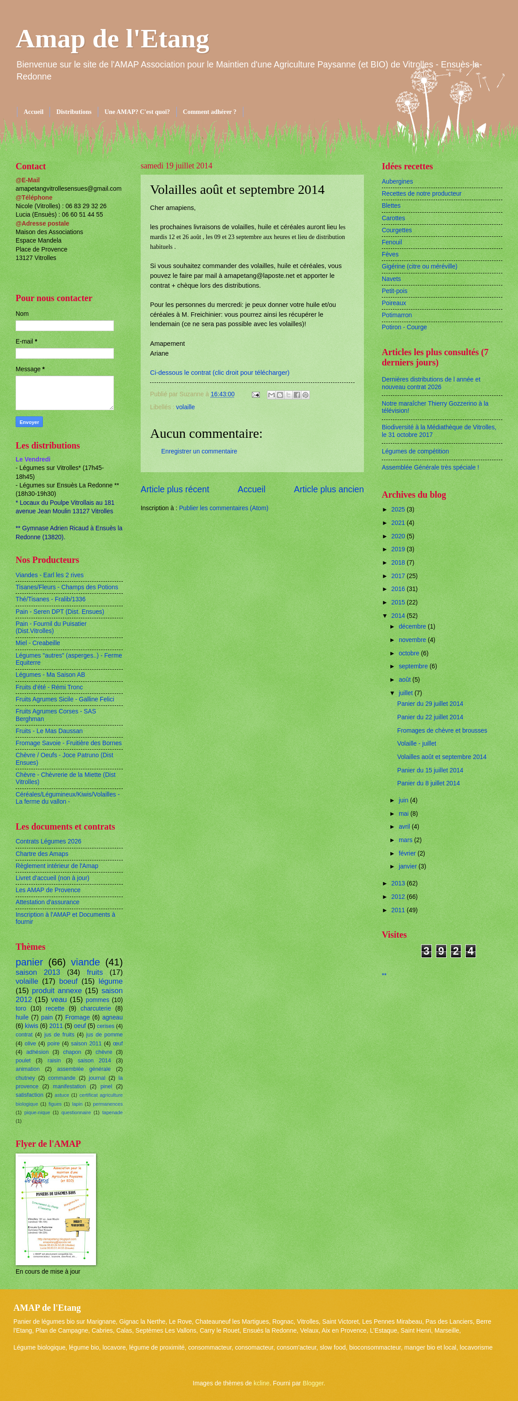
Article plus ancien (329, 489)
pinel (106, 1086)
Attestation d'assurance (47, 902)
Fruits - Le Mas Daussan (49, 731)
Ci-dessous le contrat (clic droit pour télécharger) (219, 372)
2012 (399, 896)
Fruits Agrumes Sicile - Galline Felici (65, 699)
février (408, 853)
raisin (54, 1060)
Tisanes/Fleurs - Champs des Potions (67, 587)
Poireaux (394, 303)
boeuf (68, 981)
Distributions (74, 112)
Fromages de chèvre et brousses (442, 730)
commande (61, 1078)
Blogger (313, 1383)
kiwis (31, 1026)
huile (22, 1017)
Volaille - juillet (416, 743)
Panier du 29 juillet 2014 (430, 703)
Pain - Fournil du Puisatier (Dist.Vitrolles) (51, 628)
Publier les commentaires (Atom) (223, 508)
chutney (25, 1078)
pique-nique (37, 1112)
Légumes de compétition (415, 451)
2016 (399, 589)
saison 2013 (38, 972)
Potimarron (397, 315)
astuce (61, 1095)
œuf (118, 1043)
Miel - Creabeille (38, 643)
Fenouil (392, 242)
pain (47, 1017)
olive (30, 1043)
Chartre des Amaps (42, 854)
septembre (414, 666)
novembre (413, 640)
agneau (112, 1017)
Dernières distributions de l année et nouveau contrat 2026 (431, 383)
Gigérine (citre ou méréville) (419, 266)
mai (404, 813)
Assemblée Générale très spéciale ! (430, 467)
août (406, 679)
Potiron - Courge (404, 327)
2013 (399, 883)
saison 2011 (86, 1043)
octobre (410, 653)
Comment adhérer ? (210, 112)
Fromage (77, 1017)
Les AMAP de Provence (48, 890)
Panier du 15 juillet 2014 (430, 770)
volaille (185, 407)
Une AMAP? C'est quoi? (137, 112)
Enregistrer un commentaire (199, 451)
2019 (399, 549)
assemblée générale (84, 1069)
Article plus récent (175, 489)
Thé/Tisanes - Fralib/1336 (51, 599)
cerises (105, 1026)
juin (404, 800)
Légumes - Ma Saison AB (50, 674)
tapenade (112, 1112)
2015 (399, 602)
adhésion (37, 1052)
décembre (413, 626)
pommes (97, 1000)
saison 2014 (94, 1060)
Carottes (393, 218)
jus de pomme (104, 1035)
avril (405, 826)
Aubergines (397, 181)
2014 (399, 615)
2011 (56, 1026)
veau (59, 999)
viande (85, 962)
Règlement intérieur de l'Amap (57, 866)
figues (55, 1104)
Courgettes (397, 230)
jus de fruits (59, 1035)
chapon (72, 1052)
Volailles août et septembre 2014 (441, 757)
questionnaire (76, 1112)
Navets (391, 279)
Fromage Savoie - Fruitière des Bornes (69, 743)
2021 (399, 523)
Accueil (33, 112)
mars (406, 840)
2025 (399, 509)
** (384, 975)
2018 (399, 562)
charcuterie (95, 1008)
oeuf (80, 1026)
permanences (108, 1104)
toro (21, 1008)
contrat (24, 1035)
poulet (23, 1060)
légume (111, 981)
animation (28, 1069)
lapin (77, 1104)
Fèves (390, 254)
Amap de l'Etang (112, 38)
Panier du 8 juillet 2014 (428, 783)
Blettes (391, 205)
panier (29, 962)
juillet (406, 693)
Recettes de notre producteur (422, 193)
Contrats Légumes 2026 (48, 841)
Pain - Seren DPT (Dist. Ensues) (60, 611)
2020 (399, 536)
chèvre (104, 1052)
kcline (261, 1383)
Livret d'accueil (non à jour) (52, 878)
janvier (408, 866)
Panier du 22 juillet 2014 (430, 717)
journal (97, 1078)
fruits (95, 972)
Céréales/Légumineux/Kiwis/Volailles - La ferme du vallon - (68, 798)
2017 (399, 576)
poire (53, 1043)
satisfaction (29, 1095)
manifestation (69, 1086)
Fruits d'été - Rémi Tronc (49, 687)
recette (55, 1008)
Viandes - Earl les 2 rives (50, 575)
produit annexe (57, 990)
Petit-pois (395, 291)
